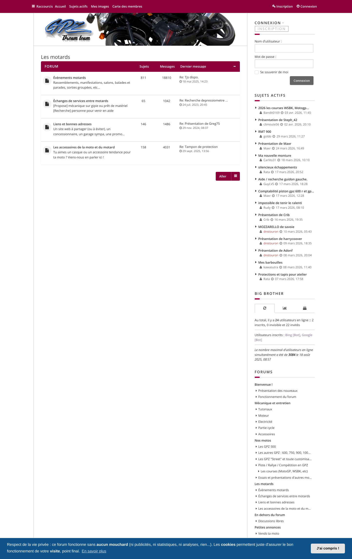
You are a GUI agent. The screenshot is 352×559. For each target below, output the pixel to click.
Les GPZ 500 (267, 434)
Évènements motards (69, 77)
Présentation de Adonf (275, 243)
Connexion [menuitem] (309, 6)
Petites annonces (268, 512)
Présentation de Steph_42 (277, 118)
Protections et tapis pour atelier (282, 266)
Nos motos (263, 428)
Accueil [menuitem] (62, 6)
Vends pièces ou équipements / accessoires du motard (285, 524)
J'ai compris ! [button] (328, 548)
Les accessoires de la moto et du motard (84, 145)
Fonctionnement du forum (277, 386)
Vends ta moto (268, 518)
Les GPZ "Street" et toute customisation (285, 446)
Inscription (272, 28)
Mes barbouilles (270, 254)
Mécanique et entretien (273, 392)
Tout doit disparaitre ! (273, 536)
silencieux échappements (277, 163)
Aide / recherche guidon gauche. (283, 175)
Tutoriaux (265, 398)
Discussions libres (271, 506)
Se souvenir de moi (271, 71)
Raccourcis (46, 6)
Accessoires (266, 422)
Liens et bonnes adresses (72, 122)
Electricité (265, 410)
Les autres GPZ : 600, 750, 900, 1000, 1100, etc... (285, 440)
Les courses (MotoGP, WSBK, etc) (284, 458)
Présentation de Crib (274, 209)
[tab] (265, 299)
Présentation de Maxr (274, 140)
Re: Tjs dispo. (189, 76)
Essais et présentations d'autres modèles (285, 464)
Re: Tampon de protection (198, 144)
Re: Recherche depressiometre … (203, 99)
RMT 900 (264, 129)
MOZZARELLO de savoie (276, 220)
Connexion (268, 23)
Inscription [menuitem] (284, 6)
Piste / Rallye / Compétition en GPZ (283, 452)
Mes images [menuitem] (102, 6)
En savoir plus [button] (94, 551)
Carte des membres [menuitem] (130, 6)
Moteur (263, 404)
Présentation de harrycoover (280, 231)
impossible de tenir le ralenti (280, 197)
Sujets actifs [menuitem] (81, 6)
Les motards (55, 56)
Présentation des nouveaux (278, 380)
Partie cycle (266, 416)
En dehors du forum (270, 500)
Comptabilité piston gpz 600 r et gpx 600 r (286, 186)
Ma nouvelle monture (274, 152)
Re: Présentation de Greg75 (199, 122)
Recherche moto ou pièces (277, 530)
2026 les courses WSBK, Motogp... (283, 106)
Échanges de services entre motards (80, 100)
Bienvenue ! (264, 374)
